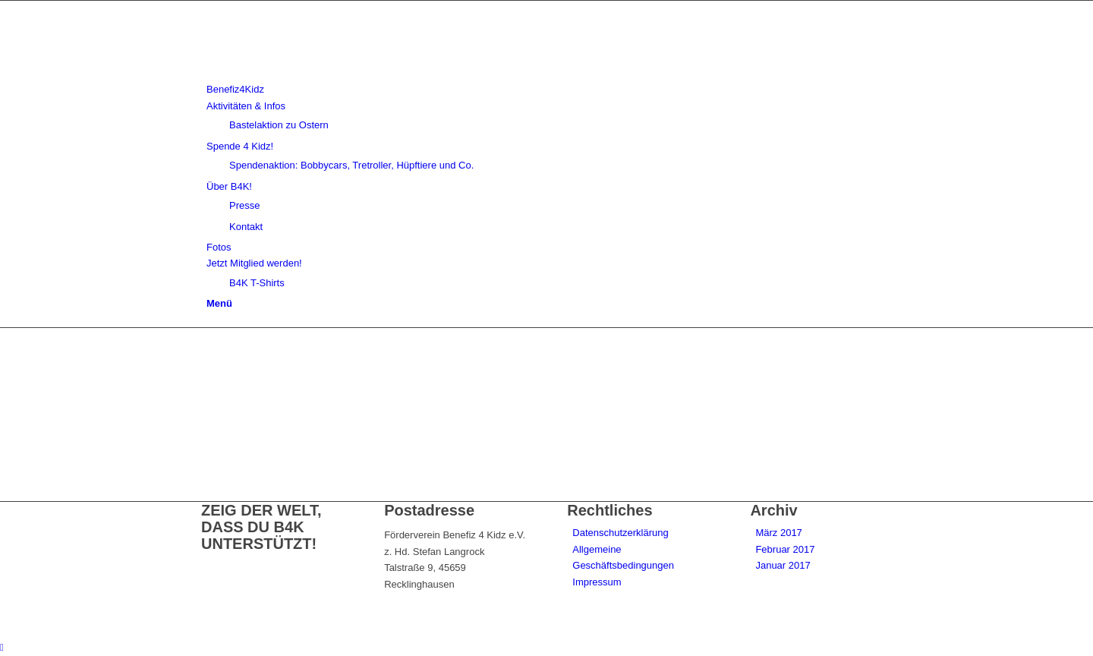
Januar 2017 (782, 565)
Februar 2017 (784, 549)
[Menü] (219, 303)
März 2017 (778, 532)
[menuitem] (549, 89)
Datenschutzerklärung (620, 532)
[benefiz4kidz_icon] (315, 73)
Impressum (596, 582)
